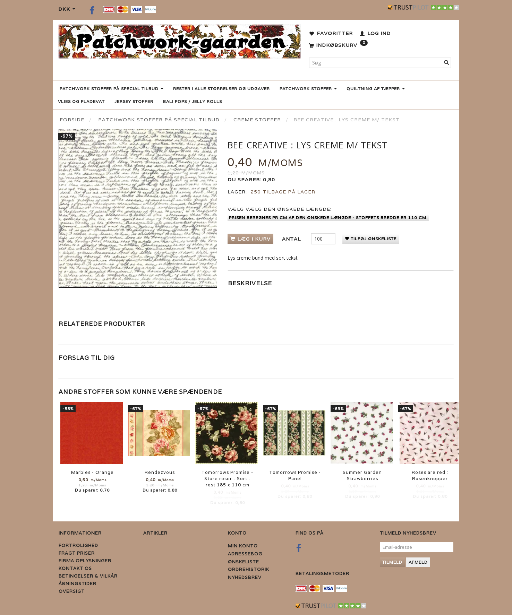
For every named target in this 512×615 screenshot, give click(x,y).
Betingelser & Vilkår (88, 576)
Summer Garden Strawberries (362, 475)
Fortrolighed (78, 545)
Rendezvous (160, 472)
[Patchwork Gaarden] (179, 40)
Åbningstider (77, 584)
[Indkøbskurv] (338, 45)
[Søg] (446, 62)
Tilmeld (392, 562)
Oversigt (72, 591)
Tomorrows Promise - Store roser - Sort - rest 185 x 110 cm (227, 478)
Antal (292, 239)
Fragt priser (77, 553)
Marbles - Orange (92, 472)
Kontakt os (75, 568)
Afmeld (418, 562)
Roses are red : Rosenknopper (430, 475)
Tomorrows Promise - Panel (295, 475)
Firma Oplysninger (85, 561)
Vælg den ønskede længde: (280, 209)
